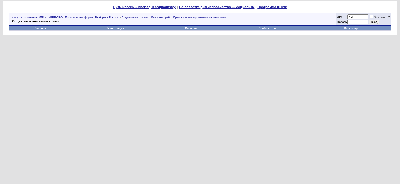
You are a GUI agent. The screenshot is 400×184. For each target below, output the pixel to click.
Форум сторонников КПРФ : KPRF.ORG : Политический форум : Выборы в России (65, 17)
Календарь (351, 28)
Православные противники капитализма (199, 17)
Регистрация (115, 28)
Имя (339, 16)
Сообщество (268, 28)
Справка (191, 28)
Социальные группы (135, 17)
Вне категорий (160, 17)
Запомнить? (380, 17)
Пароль (342, 22)
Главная (40, 28)
